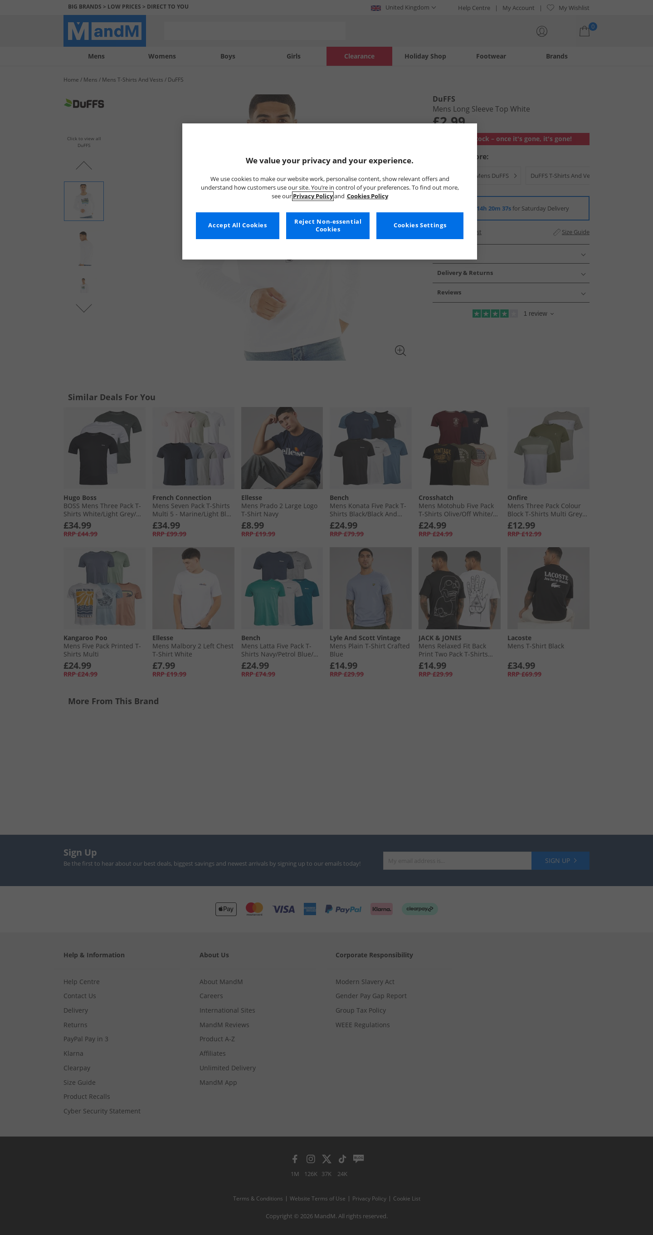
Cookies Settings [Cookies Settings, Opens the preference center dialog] (420, 225)
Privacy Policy (313, 196)
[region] (329, 191)
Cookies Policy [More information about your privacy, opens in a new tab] (367, 196)
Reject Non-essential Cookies (328, 226)
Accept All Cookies (237, 225)
